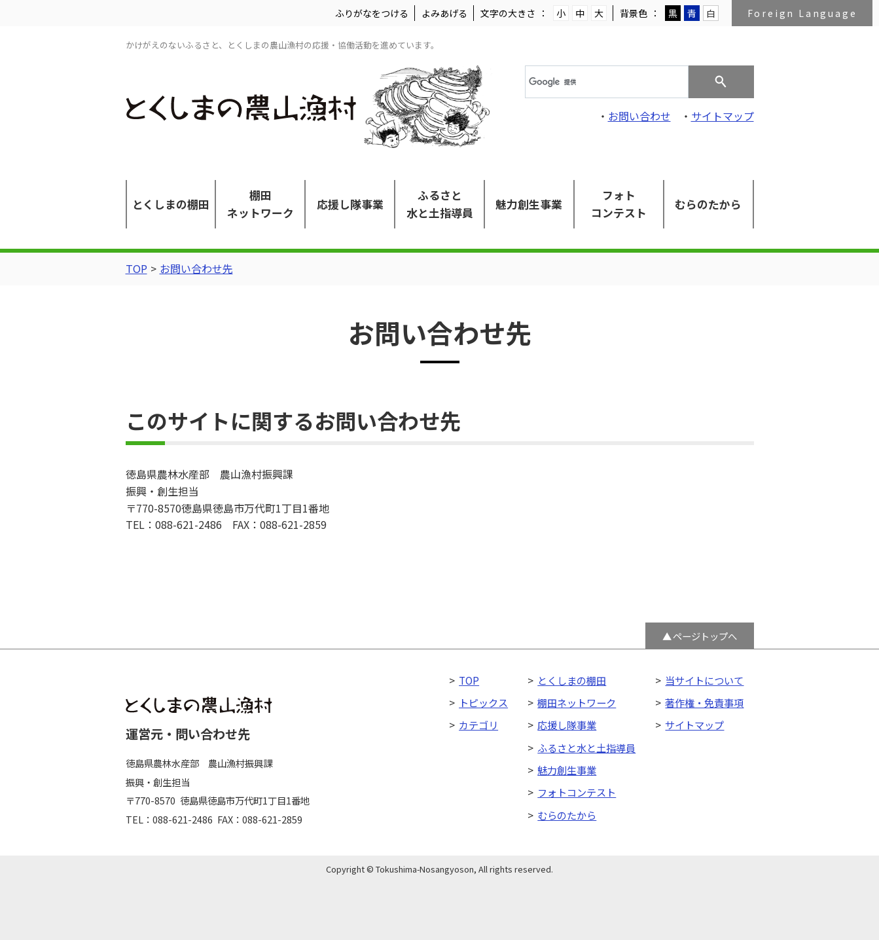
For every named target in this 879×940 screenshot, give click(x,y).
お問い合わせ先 (196, 268)
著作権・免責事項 (704, 702)
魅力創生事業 (528, 204)
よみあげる (444, 13)
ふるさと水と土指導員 (439, 204)
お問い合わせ (639, 116)
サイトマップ (722, 116)
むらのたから (708, 204)
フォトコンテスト (619, 204)
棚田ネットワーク (260, 204)
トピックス (483, 702)
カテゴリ (478, 724)
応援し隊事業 (350, 204)
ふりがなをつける (371, 13)
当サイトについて (704, 680)
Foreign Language (802, 13)
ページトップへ (705, 636)
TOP (136, 268)
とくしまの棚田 (170, 204)
